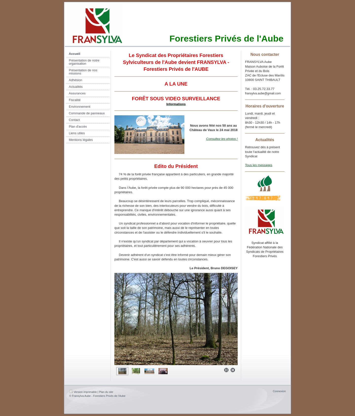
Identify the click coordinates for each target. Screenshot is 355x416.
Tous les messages (258, 165)
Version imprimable (83, 391)
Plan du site (106, 391)
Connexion (279, 391)
